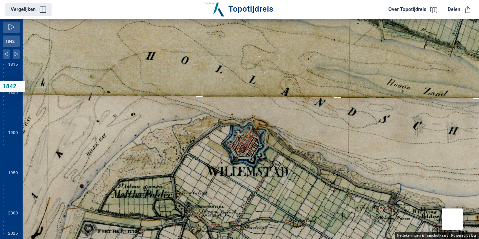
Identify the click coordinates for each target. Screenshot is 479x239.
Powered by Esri (464, 235)
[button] (452, 219)
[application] (251, 129)
